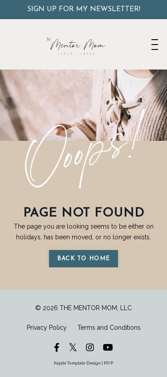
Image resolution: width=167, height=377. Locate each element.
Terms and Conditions (109, 327)
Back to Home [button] (83, 259)
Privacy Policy (47, 327)
